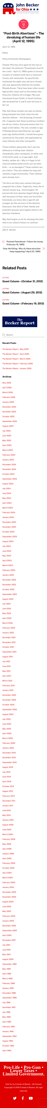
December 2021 (9, 637)
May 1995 (6, 1017)
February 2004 (8, 882)
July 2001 (6, 945)
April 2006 (7, 849)
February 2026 (8, 397)
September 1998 (9, 998)
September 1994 (9, 1036)
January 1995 (8, 1031)
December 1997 (9, 1007)
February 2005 (8, 863)
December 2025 (9, 407)
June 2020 (6, 724)
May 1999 (6, 969)
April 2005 (7, 858)
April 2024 (7, 503)
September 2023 (9, 536)
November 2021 (9, 642)
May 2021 (6, 671)
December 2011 (8, 801)
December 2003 (9, 892)
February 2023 (8, 570)
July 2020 (6, 719)
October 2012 (8, 786)
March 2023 (7, 565)
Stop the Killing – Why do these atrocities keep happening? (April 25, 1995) (21, 250)
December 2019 (9, 753)
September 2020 (9, 709)
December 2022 (9, 580)
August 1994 (7, 1041)
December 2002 (9, 926)
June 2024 (6, 493)
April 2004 (7, 873)
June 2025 (6, 436)
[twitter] (15, 1098)
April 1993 (6, 1050)
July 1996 (6, 1012)
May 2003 (6, 911)
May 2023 (6, 556)
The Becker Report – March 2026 (16, 359)
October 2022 (8, 589)
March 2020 (7, 738)
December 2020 (9, 695)
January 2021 (8, 690)
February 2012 (8, 796)
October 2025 (8, 416)
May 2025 (6, 440)
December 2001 (9, 940)
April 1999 (6, 974)
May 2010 (6, 815)
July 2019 (6, 772)
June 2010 (6, 810)
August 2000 (7, 959)
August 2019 (7, 767)
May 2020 (6, 729)
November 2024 (9, 469)
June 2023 (6, 551)
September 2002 (9, 930)
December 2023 (9, 522)
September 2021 (9, 652)
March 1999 (7, 978)
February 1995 (8, 1026)
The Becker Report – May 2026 (15, 349)
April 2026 (7, 387)
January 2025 (8, 460)
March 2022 (7, 623)
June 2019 (6, 777)
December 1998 (9, 993)
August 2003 (7, 902)
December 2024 (9, 464)
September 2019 (9, 762)
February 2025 (8, 455)
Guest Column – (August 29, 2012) (22, 292)
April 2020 (7, 733)
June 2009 (6, 829)
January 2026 (8, 402)
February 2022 (8, 628)
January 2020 (8, 748)
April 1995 (6, 1022)
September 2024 (9, 479)
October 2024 (8, 474)
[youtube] (31, 1098)
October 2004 (8, 868)
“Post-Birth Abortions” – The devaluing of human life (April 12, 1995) (23, 37)
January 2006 (8, 854)
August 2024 (7, 484)
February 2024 (8, 512)
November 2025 (9, 412)
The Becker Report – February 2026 (17, 363)
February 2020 (8, 743)
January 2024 (8, 517)
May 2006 (6, 844)
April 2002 (7, 935)
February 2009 (8, 839)
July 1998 (6, 1002)
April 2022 (7, 618)
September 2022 (9, 594)
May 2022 (6, 613)
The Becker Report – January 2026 (16, 368)
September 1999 (9, 964)
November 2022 (9, 584)
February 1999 (8, 983)
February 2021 (8, 685)
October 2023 (8, 532)
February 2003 (8, 916)
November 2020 (9, 700)
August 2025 (7, 426)
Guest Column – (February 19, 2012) (23, 303)
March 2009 (7, 834)
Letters (5, 278)
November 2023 (9, 527)
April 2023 (7, 560)
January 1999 (8, 988)
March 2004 (7, 877)
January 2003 (8, 921)
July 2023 (6, 546)
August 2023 (7, 541)
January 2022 (8, 633)
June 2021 (6, 666)
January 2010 (8, 820)
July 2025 (6, 431)
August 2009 (7, 825)
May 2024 (6, 498)
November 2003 (9, 897)
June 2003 (6, 906)
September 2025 (9, 421)
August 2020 (7, 714)
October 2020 (8, 705)
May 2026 (6, 383)
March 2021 (7, 681)
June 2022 (6, 608)
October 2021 (8, 647)
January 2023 (8, 575)
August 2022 (7, 599)
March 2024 (7, 508)
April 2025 (7, 445)
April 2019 (6, 781)
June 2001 (6, 950)
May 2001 (6, 954)
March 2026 (7, 392)
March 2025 (7, 450)
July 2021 (6, 661)
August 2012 (7, 791)
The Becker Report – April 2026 (15, 354)
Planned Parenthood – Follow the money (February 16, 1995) (25, 243)
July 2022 (6, 604)
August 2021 (7, 656)
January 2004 (8, 887)
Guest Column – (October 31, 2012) (22, 281)
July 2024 (6, 488)
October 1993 (8, 1046)
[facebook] (23, 1098)
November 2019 (9, 757)
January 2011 (7, 805)
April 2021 (6, 676)
